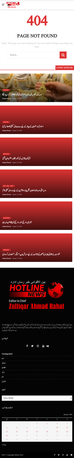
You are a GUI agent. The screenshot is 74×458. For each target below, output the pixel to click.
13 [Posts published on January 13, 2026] (17, 431)
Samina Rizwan (6, 99)
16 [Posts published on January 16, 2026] (47, 431)
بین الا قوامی (7, 218)
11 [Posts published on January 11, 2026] (67, 427)
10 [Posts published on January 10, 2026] (57, 427)
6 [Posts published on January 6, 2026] (16, 427)
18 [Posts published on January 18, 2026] (67, 431)
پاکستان (7, 122)
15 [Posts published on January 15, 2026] (37, 431)
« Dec (4, 445)
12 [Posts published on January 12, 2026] (7, 431)
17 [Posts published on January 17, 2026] (57, 431)
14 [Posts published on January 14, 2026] (27, 431)
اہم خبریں (11, 186)
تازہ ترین (7, 90)
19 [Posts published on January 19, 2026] (7, 435)
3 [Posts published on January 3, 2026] (57, 423)
